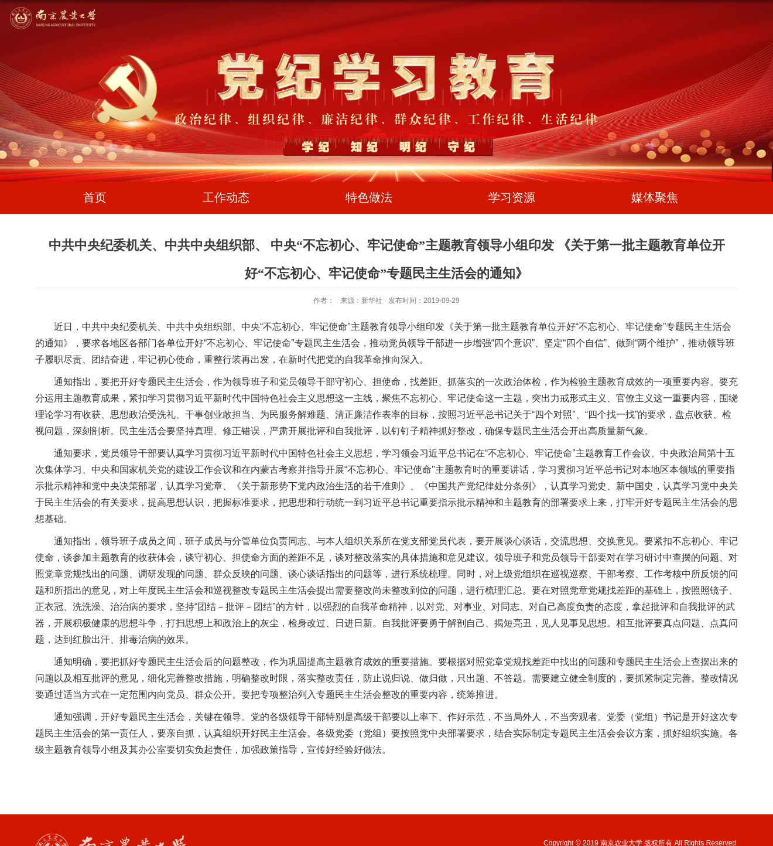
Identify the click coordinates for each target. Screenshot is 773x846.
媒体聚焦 (654, 197)
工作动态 (226, 197)
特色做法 (369, 197)
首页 (95, 197)
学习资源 (511, 197)
